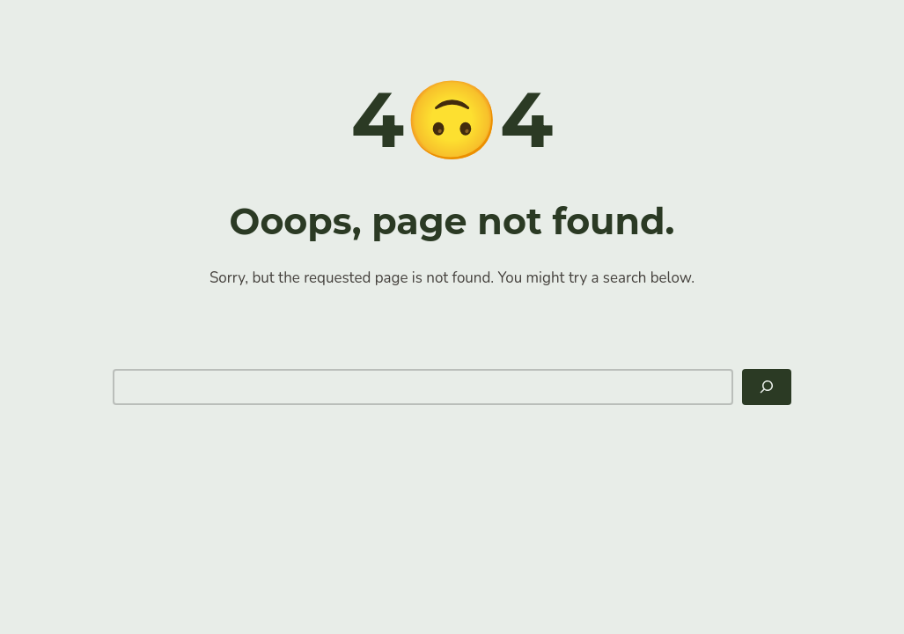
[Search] (766, 387)
